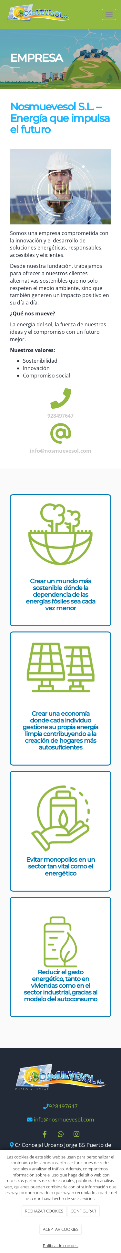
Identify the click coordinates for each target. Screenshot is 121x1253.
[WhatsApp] (60, 1135)
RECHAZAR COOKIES (44, 1211)
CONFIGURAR (83, 1211)
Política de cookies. (60, 1245)
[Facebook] (44, 1135)
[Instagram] (76, 1135)
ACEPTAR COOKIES (60, 1229)
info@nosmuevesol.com (64, 1119)
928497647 (63, 1106)
